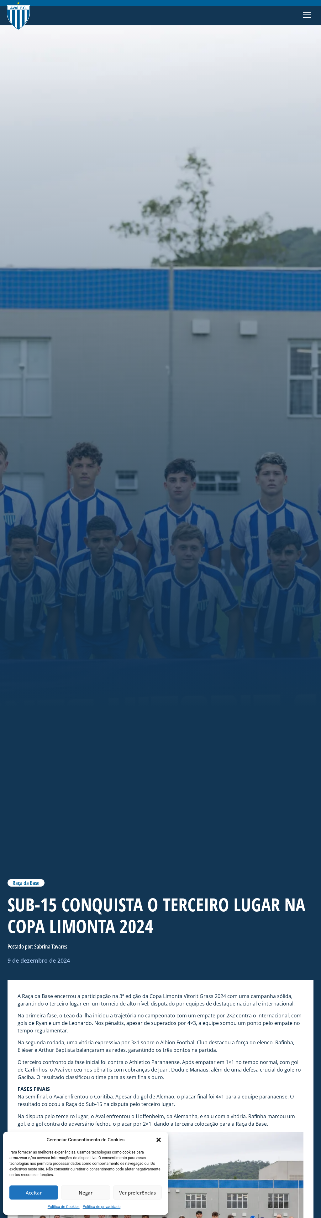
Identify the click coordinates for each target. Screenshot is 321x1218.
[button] (158, 1140)
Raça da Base (26, 883)
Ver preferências (137, 1193)
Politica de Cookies (64, 1207)
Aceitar (34, 1193)
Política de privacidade (102, 1207)
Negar (85, 1193)
